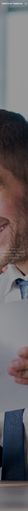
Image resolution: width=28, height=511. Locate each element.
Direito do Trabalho (12, 4)
